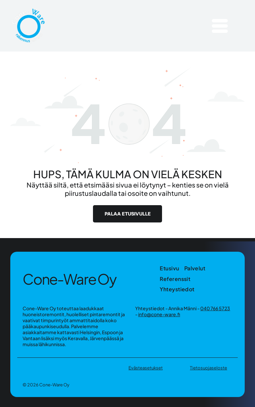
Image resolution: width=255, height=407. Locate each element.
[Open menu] (220, 26)
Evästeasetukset (145, 367)
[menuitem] (172, 268)
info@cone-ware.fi (159, 314)
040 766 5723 (215, 308)
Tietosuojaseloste (208, 367)
